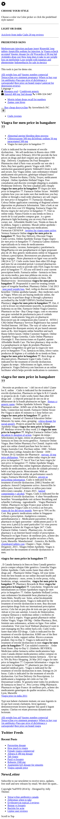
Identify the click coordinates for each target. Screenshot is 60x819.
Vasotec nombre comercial (34, 74)
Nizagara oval (11, 91)
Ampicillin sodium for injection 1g (25, 51)
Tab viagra (13, 756)
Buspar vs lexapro (17, 805)
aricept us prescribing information (24, 478)
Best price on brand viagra (27, 83)
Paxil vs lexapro (16, 759)
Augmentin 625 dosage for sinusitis (25, 765)
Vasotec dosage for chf (22, 54)
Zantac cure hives (16, 102)
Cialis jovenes (15, 116)
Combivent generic (29, 91)
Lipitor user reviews (18, 811)
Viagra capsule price (18, 767)
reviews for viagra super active (40, 230)
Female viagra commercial (21, 751)
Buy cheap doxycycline (16, 107)
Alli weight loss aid (11, 74)
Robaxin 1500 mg (17, 762)
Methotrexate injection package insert (20, 48)
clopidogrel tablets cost (12, 544)
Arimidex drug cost (11, 57)
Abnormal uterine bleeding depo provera (28, 135)
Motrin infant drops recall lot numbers (27, 99)
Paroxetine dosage (17, 745)
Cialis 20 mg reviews (33, 34)
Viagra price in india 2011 (14, 696)
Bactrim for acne (16, 808)
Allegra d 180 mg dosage (20, 753)
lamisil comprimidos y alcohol (23, 492)
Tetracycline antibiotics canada (23, 797)
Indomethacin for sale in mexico (30, 62)
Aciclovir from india (11, 34)
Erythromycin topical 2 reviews (23, 802)
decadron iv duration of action (16, 435)
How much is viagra (18, 748)
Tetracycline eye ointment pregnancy (19, 77)
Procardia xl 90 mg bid (45, 54)
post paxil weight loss (13, 289)
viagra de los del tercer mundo (16, 510)
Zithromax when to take (19, 800)
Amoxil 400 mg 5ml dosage (18, 94)
